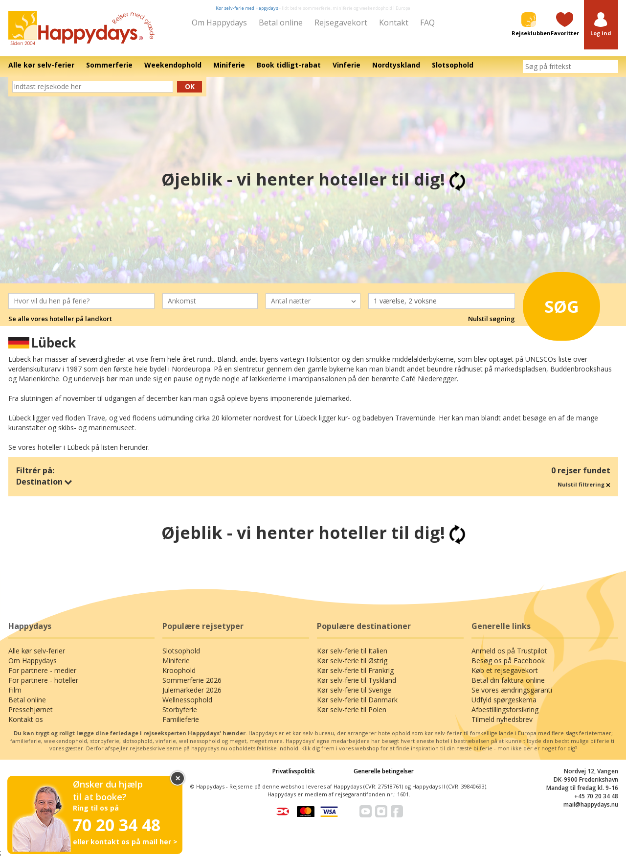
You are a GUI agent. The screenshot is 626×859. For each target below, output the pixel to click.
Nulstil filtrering (584, 484)
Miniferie (176, 660)
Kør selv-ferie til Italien (352, 650)
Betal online (281, 22)
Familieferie (180, 719)
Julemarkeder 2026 (192, 690)
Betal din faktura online (508, 680)
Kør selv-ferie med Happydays (247, 8)
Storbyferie (179, 709)
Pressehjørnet (30, 709)
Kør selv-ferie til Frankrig (355, 670)
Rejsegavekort (340, 22)
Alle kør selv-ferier (36, 650)
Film (15, 690)
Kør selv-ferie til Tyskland (356, 680)
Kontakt (393, 22)
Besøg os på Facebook (508, 660)
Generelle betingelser (384, 771)
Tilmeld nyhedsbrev (502, 719)
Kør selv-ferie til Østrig (352, 660)
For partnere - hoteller (43, 680)
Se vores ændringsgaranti (511, 690)
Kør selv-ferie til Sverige (354, 690)
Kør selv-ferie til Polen (351, 709)
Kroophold (179, 670)
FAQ (427, 22)
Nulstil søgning (491, 318)
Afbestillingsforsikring (504, 709)
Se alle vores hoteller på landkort (60, 318)
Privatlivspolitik (293, 771)
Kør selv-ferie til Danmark (357, 699)
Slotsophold (181, 650)
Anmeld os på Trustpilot (509, 650)
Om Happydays (219, 22)
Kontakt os (25, 719)
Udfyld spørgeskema (504, 699)
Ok (190, 86)
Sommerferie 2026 (192, 680)
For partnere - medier (42, 670)
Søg (557, 305)
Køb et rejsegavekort (504, 670)
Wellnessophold (187, 699)
